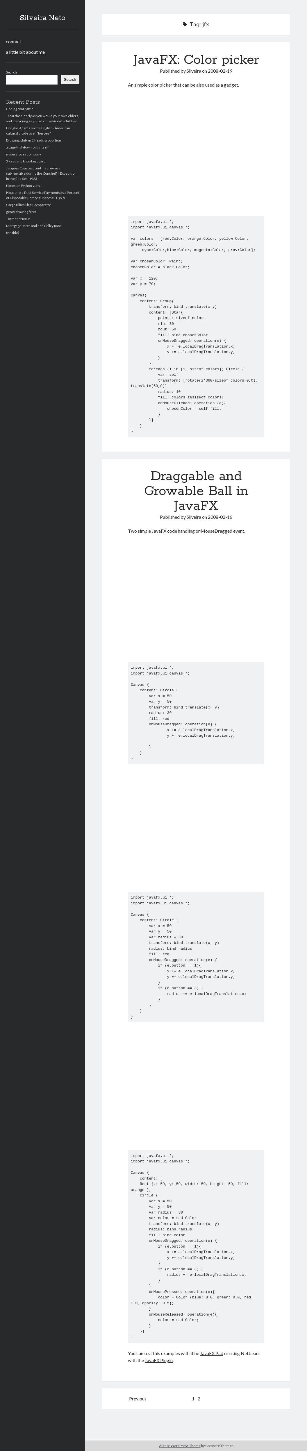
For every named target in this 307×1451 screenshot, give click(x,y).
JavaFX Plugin (159, 1360)
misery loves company (23, 154)
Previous (138, 1398)
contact (13, 41)
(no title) (12, 232)
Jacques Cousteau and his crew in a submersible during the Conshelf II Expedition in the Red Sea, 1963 (41, 173)
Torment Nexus (18, 219)
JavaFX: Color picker (196, 59)
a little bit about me (25, 52)
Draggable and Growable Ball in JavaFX (196, 491)
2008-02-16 (220, 517)
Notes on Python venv (23, 185)
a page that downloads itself (27, 147)
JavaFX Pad (211, 1353)
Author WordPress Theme (180, 1445)
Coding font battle (19, 109)
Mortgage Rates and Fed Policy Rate (33, 225)
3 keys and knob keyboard (26, 161)
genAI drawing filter (21, 212)
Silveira (194, 71)
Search (11, 72)
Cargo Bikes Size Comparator (28, 205)
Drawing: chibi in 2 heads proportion (33, 140)
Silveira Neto (42, 18)
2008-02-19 (220, 71)
